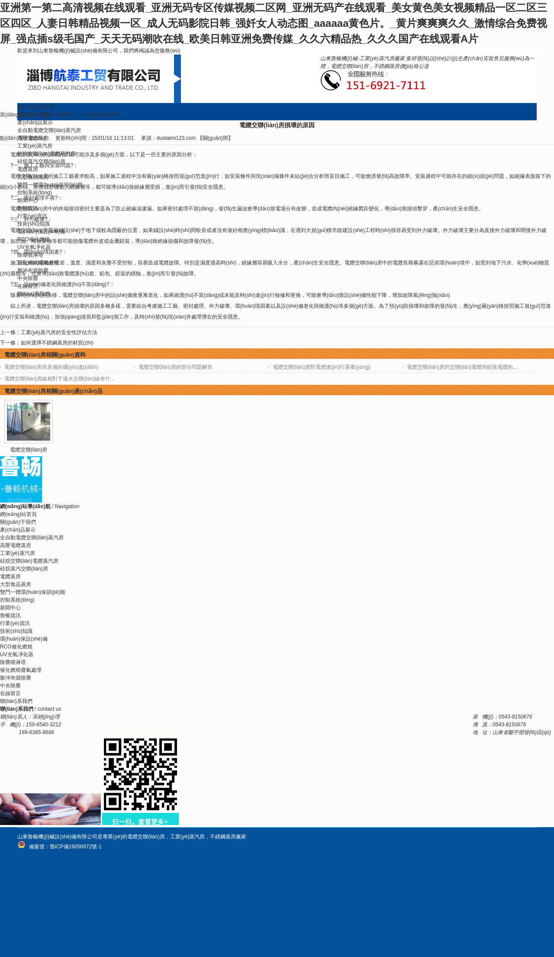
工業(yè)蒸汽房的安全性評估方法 (59, 332)
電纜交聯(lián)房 (29, 450)
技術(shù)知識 (102, 115)
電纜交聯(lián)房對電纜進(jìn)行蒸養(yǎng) (321, 367)
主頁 (45, 115)
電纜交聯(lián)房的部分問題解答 (175, 367)
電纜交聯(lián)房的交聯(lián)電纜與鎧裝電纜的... (462, 367)
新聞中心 (68, 115)
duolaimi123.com (176, 138)
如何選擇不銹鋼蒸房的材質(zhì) (57, 343)
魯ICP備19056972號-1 (76, 847)
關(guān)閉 (215, 138)
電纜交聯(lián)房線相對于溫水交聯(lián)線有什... (59, 379)
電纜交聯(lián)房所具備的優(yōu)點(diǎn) (51, 367)
